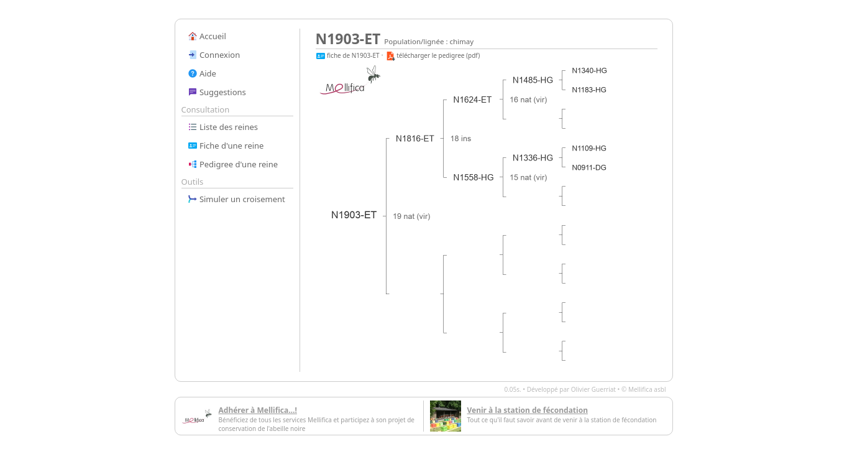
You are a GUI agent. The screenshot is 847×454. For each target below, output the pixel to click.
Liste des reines (223, 126)
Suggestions (217, 92)
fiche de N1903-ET (348, 55)
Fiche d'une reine (226, 145)
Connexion (214, 54)
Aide (202, 73)
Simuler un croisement (236, 199)
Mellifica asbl (647, 389)
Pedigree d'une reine (233, 164)
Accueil (207, 36)
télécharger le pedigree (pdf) (432, 55)
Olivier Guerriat (593, 389)
